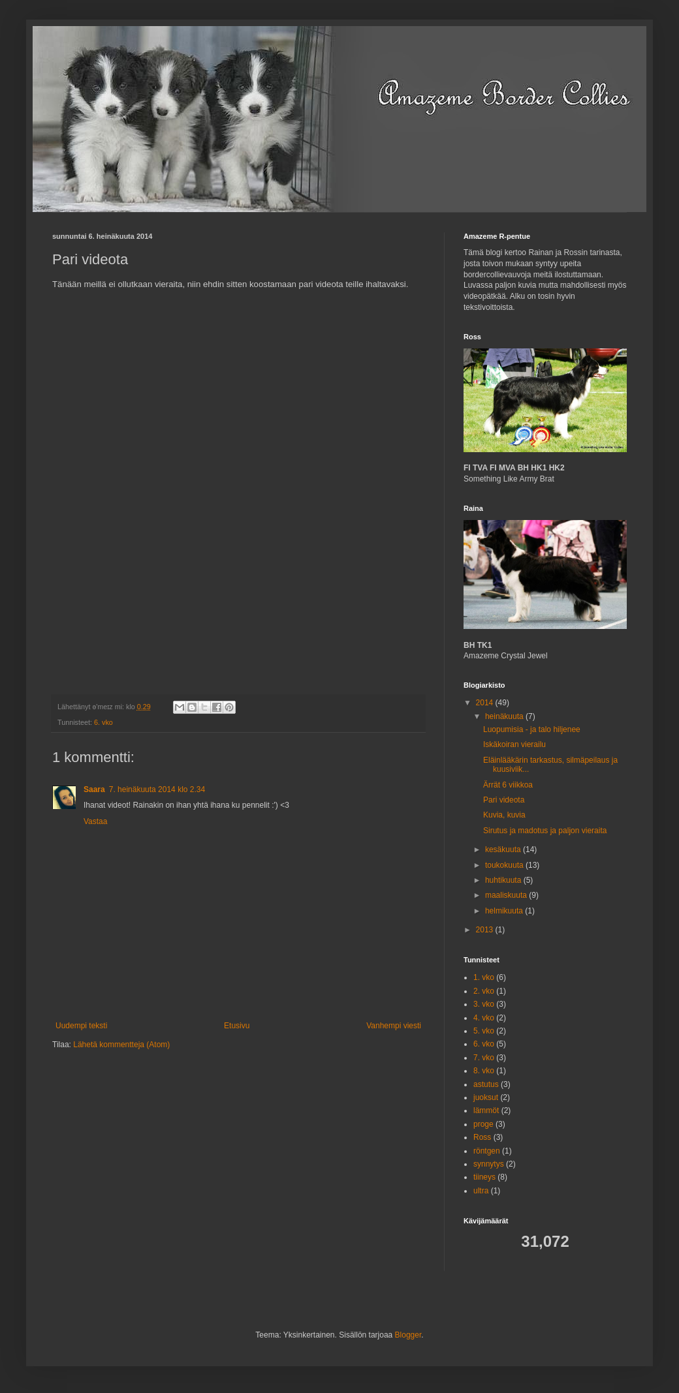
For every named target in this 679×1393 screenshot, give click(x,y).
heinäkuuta (505, 716)
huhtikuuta (504, 880)
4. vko (483, 1017)
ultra (480, 1190)
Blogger (408, 1334)
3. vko (483, 1004)
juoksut (485, 1097)
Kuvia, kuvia (504, 814)
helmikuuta (505, 910)
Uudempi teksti (81, 1025)
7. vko (483, 1057)
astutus (486, 1084)
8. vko (483, 1070)
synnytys (488, 1164)
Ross (482, 1137)
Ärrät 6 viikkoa (508, 784)
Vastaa (95, 821)
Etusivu (236, 1025)
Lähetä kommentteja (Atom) (121, 1044)
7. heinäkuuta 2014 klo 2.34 (157, 789)
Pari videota (503, 799)
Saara (94, 789)
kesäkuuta (504, 849)
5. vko (483, 1030)
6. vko (103, 722)
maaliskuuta (507, 895)
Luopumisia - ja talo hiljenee (531, 729)
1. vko (483, 977)
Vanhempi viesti (393, 1025)
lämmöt (486, 1110)
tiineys (484, 1177)
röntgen (486, 1151)
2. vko (483, 991)
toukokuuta (505, 865)
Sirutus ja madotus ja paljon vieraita (545, 830)
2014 (486, 702)
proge (483, 1124)
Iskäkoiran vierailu (514, 744)
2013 (486, 929)
